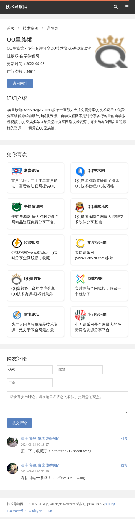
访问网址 (20, 83)
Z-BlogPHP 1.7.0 (40, 513)
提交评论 (19, 425)
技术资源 (30, 28)
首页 (11, 28)
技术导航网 (17, 6)
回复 (124, 441)
